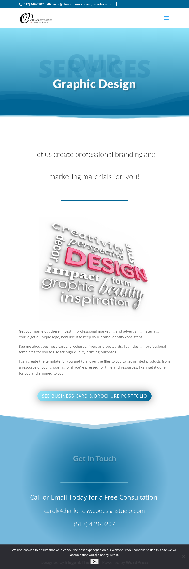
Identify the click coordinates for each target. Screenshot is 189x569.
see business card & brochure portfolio (94, 396)
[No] (182, 556)
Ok (94, 561)
